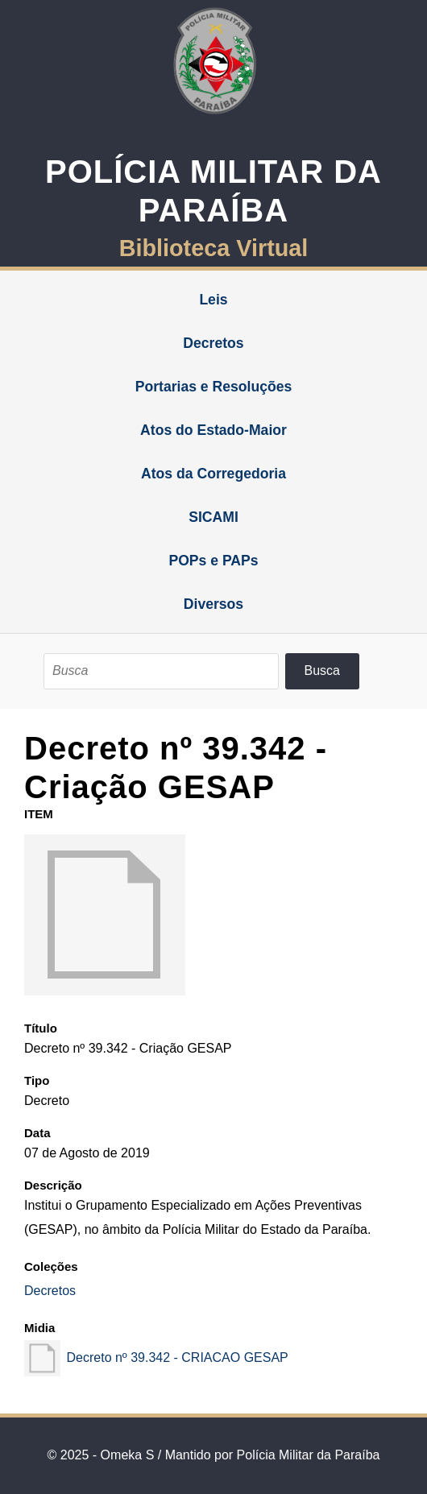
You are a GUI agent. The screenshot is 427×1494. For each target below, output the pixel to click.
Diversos (213, 604)
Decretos (213, 343)
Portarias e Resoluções (213, 387)
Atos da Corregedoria (213, 474)
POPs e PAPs (213, 560)
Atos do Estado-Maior (213, 430)
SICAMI (213, 517)
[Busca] (161, 671)
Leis (213, 300)
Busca (322, 670)
